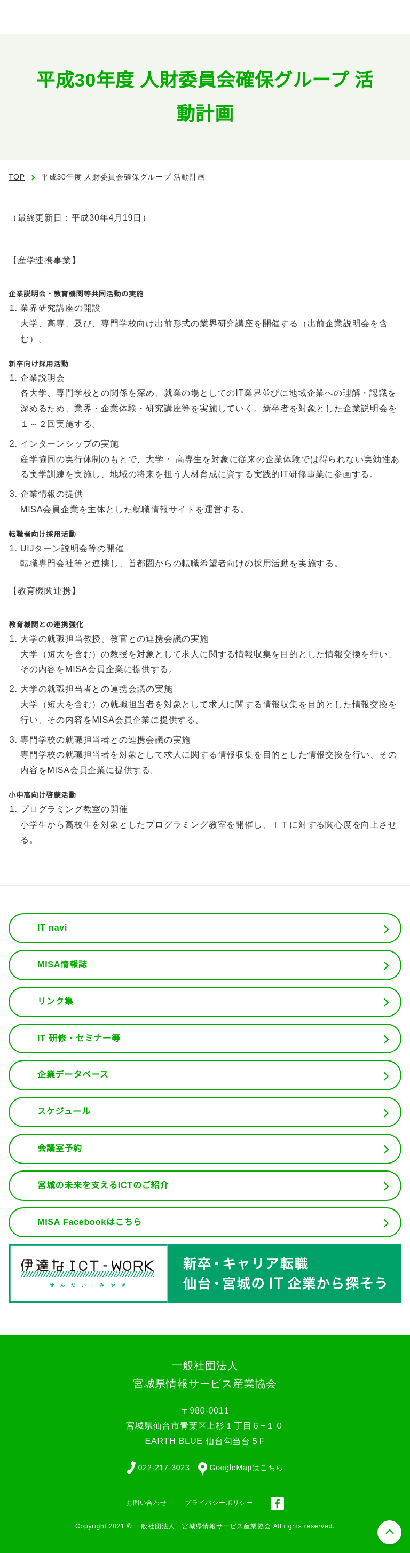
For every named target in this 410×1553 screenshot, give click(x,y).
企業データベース (72, 1074)
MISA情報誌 (61, 964)
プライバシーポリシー (219, 1502)
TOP (17, 176)
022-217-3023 (163, 1467)
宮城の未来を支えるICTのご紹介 (103, 1185)
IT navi (53, 928)
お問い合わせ (146, 1502)
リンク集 (55, 1001)
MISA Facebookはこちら (89, 1222)
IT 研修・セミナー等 (79, 1038)
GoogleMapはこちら (242, 1467)
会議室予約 (59, 1148)
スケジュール (64, 1111)
